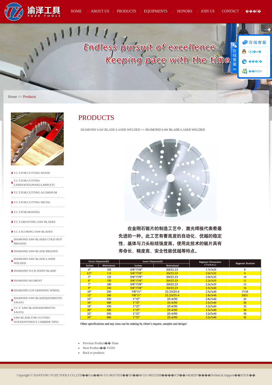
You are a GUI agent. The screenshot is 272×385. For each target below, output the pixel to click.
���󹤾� (255, 61)
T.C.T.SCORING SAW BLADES (33, 231)
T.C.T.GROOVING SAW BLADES (35, 221)
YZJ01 (111, 348)
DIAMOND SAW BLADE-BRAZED (36, 251)
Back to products (93, 353)
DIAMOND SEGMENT (28, 280)
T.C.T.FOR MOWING (27, 212)
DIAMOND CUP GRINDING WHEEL (37, 290)
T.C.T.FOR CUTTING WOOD (32, 172)
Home (12, 97)
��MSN (255, 71)
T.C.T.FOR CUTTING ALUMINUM (35, 192)
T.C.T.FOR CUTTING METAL (32, 202)
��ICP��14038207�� (186, 375)
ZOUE (245, 375)
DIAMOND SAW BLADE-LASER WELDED (110, 130)
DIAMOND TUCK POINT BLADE (35, 270)
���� (234, 57)
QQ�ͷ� (254, 51)
